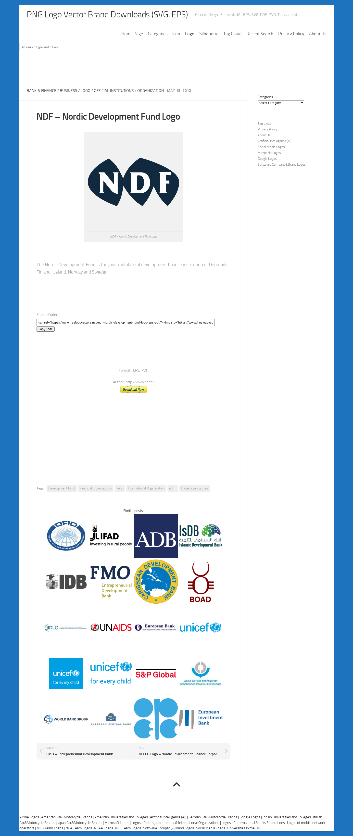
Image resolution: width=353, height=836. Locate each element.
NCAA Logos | (104, 828)
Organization (150, 90)
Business (68, 90)
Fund (119, 488)
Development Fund (61, 488)
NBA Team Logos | (79, 828)
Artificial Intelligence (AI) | (169, 817)
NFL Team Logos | (129, 828)
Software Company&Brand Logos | (169, 828)
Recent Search (260, 34)
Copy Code (45, 329)
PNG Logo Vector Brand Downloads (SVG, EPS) (109, 15)
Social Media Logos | (211, 828)
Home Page (132, 34)
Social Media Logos (271, 147)
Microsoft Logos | (117, 823)
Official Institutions (114, 90)
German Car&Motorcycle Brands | (214, 817)
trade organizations (195, 488)
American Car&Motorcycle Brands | (67, 817)
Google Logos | (251, 817)
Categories (157, 34)
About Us (317, 34)
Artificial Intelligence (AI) (274, 141)
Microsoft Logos (269, 153)
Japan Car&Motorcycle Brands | (80, 823)
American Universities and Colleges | (122, 817)
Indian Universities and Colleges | (288, 817)
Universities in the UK (243, 828)
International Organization (146, 488)
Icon (176, 34)
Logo (189, 34)
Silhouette (208, 34)
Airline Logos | (30, 817)
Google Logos (267, 159)
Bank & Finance (41, 90)
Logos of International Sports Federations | (254, 823)
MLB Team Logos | (51, 828)
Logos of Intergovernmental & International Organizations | (176, 823)
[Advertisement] (176, 68)
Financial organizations (96, 488)
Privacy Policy (291, 34)
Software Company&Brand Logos (282, 165)
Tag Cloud (232, 34)
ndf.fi (172, 488)
